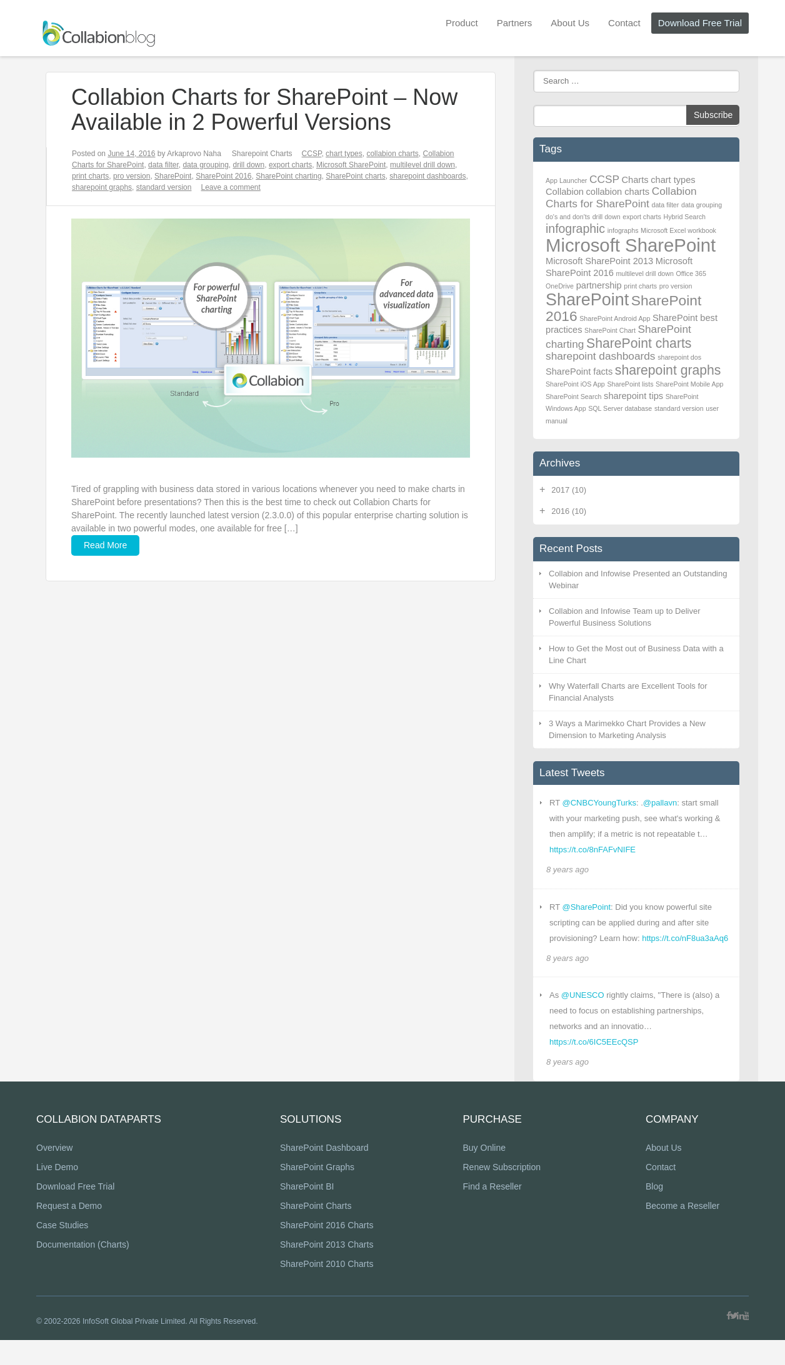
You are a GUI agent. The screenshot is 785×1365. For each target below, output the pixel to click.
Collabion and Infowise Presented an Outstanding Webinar (638, 580)
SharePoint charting (288, 176)
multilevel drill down (422, 164)
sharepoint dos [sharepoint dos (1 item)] (679, 357)
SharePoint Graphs (317, 1193)
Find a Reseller (491, 1212)
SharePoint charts (355, 176)
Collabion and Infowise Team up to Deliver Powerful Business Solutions (625, 617)
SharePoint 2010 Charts (326, 1289)
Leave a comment (230, 187)
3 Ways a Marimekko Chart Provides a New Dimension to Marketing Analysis (627, 730)
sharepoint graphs (102, 187)
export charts (290, 164)
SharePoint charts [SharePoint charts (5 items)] (638, 343)
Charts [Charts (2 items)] (635, 180)
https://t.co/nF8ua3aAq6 (685, 938)
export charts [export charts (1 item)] (641, 216)
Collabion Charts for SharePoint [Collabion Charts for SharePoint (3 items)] (621, 197)
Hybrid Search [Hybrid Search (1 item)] (685, 216)
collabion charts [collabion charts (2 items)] (618, 192)
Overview (54, 1173)
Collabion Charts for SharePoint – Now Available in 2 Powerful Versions (264, 109)
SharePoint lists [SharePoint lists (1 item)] (630, 384)
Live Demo (57, 1193)
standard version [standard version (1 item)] (679, 408)
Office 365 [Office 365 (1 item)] (691, 273)
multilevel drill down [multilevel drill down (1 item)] (644, 273)
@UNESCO (582, 995)
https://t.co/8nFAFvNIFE (592, 849)
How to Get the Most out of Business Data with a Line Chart (636, 655)
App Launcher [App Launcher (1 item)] (566, 180)
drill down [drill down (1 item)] (606, 216)
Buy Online (483, 1173)
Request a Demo (69, 1231)
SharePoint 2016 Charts (326, 1251)
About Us (570, 22)
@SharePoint (586, 907)
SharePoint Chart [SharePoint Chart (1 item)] (610, 330)
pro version (131, 176)
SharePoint (172, 176)
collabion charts (392, 153)
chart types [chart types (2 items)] (673, 180)
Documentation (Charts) (82, 1270)
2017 (568, 490)
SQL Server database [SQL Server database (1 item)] (620, 408)
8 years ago (567, 869)
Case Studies (62, 1251)
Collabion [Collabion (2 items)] (565, 192)
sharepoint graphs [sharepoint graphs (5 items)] (668, 370)
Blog (654, 1212)
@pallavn (660, 802)
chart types (344, 153)
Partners (514, 22)
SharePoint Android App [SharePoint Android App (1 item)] (614, 318)
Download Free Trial (700, 22)
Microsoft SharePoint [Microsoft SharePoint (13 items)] (631, 245)
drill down (249, 164)
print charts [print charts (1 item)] (640, 286)
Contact (624, 22)
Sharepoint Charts (262, 153)
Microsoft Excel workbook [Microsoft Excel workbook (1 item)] (678, 230)
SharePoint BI (307, 1212)
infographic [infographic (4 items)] (575, 228)
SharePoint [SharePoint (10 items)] (587, 299)
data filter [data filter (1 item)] (665, 205)
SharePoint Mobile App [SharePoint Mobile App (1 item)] (689, 384)
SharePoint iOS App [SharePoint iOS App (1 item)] (575, 384)
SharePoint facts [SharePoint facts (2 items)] (579, 372)
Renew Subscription (501, 1193)
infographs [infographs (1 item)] (623, 230)
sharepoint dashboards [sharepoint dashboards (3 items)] (601, 356)
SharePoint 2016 (223, 176)
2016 (568, 511)
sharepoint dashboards (427, 176)
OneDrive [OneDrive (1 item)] (560, 286)
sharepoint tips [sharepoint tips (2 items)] (633, 396)
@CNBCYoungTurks (599, 802)
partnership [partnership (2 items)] (599, 285)
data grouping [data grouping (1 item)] (701, 205)
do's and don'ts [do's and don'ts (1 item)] (568, 216)
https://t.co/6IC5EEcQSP (593, 1042)
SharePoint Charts (315, 1231)
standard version (164, 187)
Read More (105, 545)
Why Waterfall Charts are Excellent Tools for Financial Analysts (628, 692)
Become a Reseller (682, 1231)
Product (462, 22)
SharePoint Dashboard (324, 1173)
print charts (90, 176)
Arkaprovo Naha (194, 153)
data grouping (205, 164)
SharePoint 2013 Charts (326, 1270)
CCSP (312, 153)
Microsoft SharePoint (351, 164)
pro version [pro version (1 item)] (675, 286)
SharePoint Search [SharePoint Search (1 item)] (573, 396)
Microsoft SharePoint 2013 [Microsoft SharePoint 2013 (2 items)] (599, 261)
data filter (163, 164)
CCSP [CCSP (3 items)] (604, 179)
